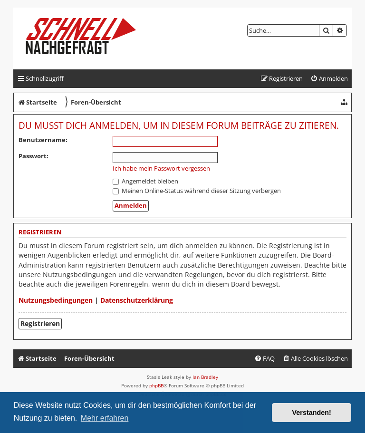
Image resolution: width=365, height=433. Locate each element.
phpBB (156, 385)
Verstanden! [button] (311, 412)
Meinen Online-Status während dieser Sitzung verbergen (197, 190)
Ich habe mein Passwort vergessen (161, 168)
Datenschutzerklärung (136, 300)
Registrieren (40, 323)
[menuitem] (329, 78)
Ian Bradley (205, 377)
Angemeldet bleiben (145, 181)
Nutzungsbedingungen (56, 300)
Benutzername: (43, 139)
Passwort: (33, 156)
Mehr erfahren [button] (105, 418)
